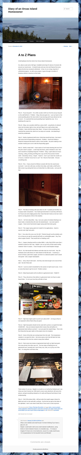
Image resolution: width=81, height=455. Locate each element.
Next (71, 46)
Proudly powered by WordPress (40, 449)
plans (50, 407)
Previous (65, 46)
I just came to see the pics (20, 41)
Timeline (32, 41)
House (31, 407)
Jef (46, 410)
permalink (56, 410)
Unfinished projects (32, 408)
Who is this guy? (40, 41)
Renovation (40, 407)
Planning (35, 407)
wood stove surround (43, 408)
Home (10, 41)
